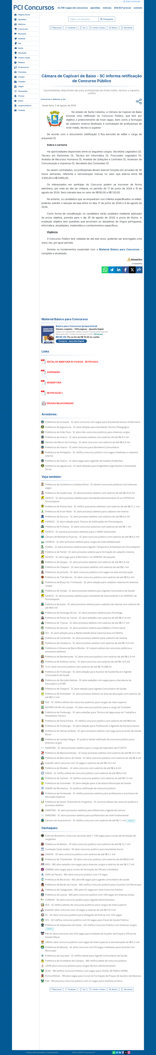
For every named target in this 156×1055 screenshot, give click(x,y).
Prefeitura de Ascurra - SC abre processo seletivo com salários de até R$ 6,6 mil (87, 516)
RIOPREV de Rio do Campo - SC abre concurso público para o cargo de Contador (88, 707)
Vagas (19, 86)
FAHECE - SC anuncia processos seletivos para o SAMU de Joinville (80, 531)
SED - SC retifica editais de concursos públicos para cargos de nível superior (86, 702)
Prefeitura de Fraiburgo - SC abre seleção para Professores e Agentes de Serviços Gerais (92, 725)
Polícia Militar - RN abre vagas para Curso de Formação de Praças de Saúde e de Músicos (93, 975)
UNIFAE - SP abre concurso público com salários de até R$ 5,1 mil (80, 854)
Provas (19, 95)
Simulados (20, 91)
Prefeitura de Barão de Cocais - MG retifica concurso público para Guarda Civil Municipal (93, 884)
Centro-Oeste (22, 57)
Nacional (20, 33)
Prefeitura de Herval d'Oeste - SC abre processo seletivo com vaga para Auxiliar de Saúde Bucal (93, 732)
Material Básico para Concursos (119, 249)
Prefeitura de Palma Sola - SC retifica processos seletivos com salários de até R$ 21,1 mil (92, 506)
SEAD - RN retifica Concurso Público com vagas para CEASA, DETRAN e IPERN (86, 970)
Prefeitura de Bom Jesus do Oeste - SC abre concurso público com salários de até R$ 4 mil (93, 757)
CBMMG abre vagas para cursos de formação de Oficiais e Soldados (81, 869)
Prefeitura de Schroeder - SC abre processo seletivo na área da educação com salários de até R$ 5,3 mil (93, 695)
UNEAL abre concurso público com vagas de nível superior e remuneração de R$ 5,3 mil (92, 942)
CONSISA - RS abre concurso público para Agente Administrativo (79, 899)
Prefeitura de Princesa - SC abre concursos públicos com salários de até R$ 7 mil (88, 526)
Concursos (21, 28)
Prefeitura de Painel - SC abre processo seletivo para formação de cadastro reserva (89, 551)
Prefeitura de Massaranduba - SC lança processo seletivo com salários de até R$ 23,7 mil (92, 752)
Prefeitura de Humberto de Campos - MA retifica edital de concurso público (86, 960)
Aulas (18, 100)
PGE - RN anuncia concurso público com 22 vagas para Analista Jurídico (83, 980)
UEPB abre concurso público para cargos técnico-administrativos (80, 965)
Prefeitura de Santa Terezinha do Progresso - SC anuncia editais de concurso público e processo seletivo (91, 803)
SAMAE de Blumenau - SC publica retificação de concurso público (80, 788)
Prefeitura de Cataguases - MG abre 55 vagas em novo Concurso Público (84, 889)
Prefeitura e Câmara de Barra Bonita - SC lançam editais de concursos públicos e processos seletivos (88, 649)
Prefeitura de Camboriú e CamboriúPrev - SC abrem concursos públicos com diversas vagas (91, 486)
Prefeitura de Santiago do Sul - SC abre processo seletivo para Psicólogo (83, 612)
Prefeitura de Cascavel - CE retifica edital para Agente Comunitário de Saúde (86, 955)
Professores (21, 67)
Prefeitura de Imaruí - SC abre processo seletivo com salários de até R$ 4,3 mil (87, 437)
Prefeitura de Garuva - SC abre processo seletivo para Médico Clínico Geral (85, 627)
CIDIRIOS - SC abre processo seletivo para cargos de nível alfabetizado (82, 541)
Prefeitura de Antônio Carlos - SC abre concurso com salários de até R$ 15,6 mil (87, 661)
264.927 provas (122, 7)
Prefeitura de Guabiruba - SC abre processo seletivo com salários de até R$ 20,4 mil (90, 492)
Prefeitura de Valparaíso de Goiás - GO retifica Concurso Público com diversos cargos (91, 926)
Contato (19, 110)
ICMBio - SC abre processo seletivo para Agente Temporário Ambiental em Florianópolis (92, 546)
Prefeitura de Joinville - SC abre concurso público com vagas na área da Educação (89, 572)
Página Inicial (22, 14)
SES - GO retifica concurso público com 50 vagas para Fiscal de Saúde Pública (87, 920)
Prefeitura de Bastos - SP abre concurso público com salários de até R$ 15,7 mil (87, 844)
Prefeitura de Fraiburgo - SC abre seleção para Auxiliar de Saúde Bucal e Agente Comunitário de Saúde (88, 673)
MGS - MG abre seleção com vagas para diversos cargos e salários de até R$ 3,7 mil (89, 864)
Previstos (20, 71)
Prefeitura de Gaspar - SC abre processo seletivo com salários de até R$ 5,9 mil (87, 562)
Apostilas (20, 19)
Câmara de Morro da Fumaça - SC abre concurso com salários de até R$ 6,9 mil (87, 442)
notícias (107, 7)
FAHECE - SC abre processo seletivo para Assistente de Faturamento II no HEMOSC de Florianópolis (91, 597)
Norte (18, 48)
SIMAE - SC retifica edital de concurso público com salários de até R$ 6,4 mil (86, 773)
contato (138, 7)
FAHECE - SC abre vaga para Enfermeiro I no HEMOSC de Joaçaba (80, 557)
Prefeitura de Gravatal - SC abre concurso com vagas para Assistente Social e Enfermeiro (92, 422)
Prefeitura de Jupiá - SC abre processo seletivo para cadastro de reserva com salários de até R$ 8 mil (92, 606)
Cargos (19, 76)
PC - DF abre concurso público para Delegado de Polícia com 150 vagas (83, 914)
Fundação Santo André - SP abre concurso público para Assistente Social (84, 849)
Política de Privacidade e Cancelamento (42, 1052)
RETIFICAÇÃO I (55, 393)
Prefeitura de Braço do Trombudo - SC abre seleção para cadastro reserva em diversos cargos (91, 584)
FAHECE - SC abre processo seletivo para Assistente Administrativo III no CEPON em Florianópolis (90, 499)
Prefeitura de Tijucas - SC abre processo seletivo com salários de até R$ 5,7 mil (87, 622)
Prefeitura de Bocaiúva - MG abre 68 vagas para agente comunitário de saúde (87, 879)
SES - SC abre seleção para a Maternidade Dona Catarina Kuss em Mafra (84, 632)
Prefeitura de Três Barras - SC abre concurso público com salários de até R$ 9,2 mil (89, 577)
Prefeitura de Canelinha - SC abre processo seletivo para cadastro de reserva (86, 638)
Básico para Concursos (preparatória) (76, 326)
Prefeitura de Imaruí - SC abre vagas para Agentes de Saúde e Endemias (84, 460)
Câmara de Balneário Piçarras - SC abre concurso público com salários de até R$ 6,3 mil (92, 536)
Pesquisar (106, 19)
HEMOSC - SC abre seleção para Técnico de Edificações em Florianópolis (84, 521)
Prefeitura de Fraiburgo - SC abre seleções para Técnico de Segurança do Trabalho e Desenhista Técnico (90, 714)
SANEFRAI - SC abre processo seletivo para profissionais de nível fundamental (87, 815)
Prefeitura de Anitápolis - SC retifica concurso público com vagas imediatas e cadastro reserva (91, 454)
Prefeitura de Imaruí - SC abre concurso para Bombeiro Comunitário (82, 447)
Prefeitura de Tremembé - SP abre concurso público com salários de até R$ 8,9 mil (89, 859)
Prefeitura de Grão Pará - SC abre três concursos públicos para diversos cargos (87, 432)
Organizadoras (22, 105)
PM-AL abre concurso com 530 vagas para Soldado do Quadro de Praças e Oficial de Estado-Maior (90, 935)
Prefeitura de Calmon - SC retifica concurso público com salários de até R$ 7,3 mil (89, 778)
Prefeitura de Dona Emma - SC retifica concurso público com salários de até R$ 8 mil (90, 720)
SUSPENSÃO (53, 372)
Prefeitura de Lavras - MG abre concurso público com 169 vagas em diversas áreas (89, 894)
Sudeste (19, 38)
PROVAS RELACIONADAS (60, 403)
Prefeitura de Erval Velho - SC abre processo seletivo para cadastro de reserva (86, 511)
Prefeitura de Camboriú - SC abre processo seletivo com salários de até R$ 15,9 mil (89, 643)
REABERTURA (54, 382)
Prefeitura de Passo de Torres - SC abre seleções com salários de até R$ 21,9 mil (88, 617)
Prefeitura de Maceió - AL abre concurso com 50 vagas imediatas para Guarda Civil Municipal (90, 949)
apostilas (95, 7)
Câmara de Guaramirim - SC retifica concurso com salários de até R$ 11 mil (90, 820)
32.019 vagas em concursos (72, 7)
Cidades (19, 81)
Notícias (19, 24)
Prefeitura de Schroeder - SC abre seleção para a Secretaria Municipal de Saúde (88, 783)
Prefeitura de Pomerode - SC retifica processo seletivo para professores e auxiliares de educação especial (91, 795)
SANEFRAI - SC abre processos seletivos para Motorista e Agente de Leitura (85, 810)
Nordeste (20, 52)
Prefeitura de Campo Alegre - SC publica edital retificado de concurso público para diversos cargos (89, 741)
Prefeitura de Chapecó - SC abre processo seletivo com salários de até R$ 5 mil (87, 567)
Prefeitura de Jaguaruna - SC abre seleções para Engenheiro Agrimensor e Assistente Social (90, 467)
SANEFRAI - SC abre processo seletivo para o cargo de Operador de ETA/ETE (86, 747)
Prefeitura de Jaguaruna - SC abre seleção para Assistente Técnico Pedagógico (87, 427)
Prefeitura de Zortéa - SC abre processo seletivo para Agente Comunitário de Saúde (90, 590)
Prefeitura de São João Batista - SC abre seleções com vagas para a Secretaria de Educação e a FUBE (88, 682)
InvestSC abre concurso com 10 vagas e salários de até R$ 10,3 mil (80, 763)
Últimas (19, 62)
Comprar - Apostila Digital (71, 341)
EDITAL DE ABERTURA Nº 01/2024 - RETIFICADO (72, 361)
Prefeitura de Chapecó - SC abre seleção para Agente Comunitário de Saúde (85, 688)
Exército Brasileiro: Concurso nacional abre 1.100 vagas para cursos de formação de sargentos (90, 837)
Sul (17, 43)
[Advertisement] (69, 51)
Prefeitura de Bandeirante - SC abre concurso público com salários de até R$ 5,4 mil (90, 656)
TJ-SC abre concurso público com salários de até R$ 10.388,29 (78, 666)
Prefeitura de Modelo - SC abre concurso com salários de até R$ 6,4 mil (83, 768)
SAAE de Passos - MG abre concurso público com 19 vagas (76, 874)
